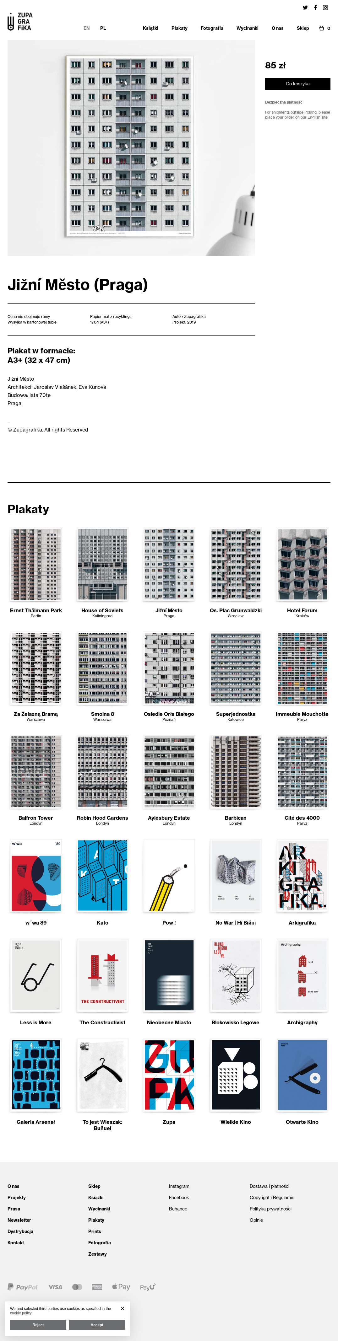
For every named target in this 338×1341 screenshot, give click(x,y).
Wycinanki (99, 1209)
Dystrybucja (20, 1231)
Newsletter (19, 1220)
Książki (96, 1197)
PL (103, 28)
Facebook (179, 1197)
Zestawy (97, 1254)
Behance (178, 1209)
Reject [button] (38, 1325)
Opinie (256, 1220)
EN (87, 28)
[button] (122, 1308)
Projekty (17, 1197)
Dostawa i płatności (269, 1186)
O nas (13, 1186)
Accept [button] (96, 1325)
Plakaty (96, 1220)
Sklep (94, 1186)
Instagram (179, 1186)
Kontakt (16, 1243)
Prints (94, 1231)
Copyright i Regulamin (272, 1197)
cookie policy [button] (20, 1313)
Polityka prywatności (271, 1209)
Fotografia (99, 1243)
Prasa (14, 1209)
